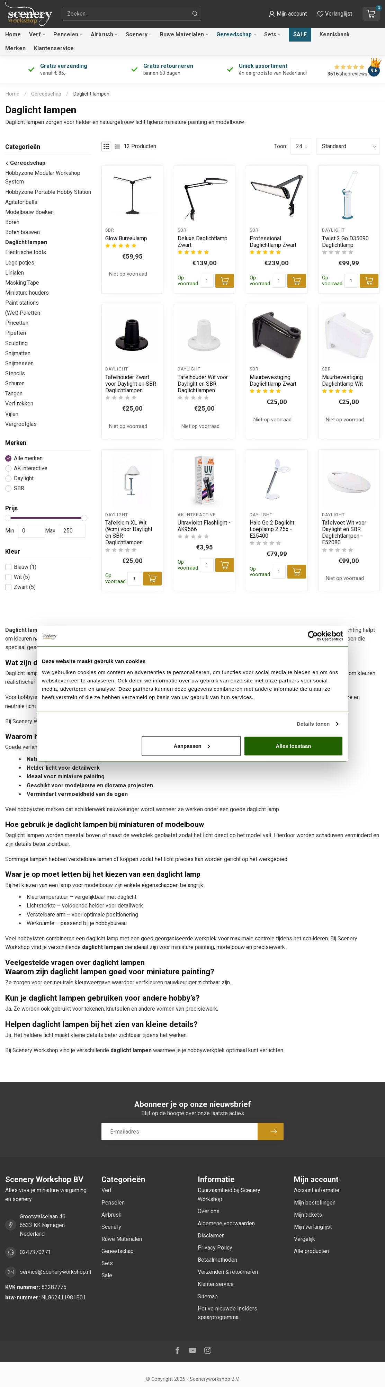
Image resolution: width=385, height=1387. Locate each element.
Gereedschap (234, 34)
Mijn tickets (308, 1214)
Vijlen (11, 414)
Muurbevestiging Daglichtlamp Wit (342, 380)
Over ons (209, 1211)
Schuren (15, 383)
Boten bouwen (22, 232)
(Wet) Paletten (22, 313)
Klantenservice (54, 48)
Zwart (25, 587)
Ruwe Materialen (182, 34)
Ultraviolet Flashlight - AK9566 (204, 526)
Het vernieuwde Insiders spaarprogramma (227, 1313)
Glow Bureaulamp (126, 238)
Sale (300, 34)
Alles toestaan (293, 746)
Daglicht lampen (91, 94)
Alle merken (28, 458)
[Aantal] (207, 281)
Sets (270, 34)
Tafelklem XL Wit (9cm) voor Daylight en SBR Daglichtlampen (128, 532)
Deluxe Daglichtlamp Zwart (202, 241)
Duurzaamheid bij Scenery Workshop (229, 1194)
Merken (15, 48)
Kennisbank (335, 34)
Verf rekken (19, 403)
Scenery (136, 34)
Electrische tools (25, 252)
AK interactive (30, 468)
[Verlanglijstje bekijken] (334, 14)
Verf (35, 34)
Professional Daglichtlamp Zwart (273, 241)
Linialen (14, 272)
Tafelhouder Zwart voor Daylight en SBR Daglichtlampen (130, 384)
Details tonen (313, 724)
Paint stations (22, 302)
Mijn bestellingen (314, 1202)
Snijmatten (17, 353)
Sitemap (208, 1296)
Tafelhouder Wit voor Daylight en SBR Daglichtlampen (203, 384)
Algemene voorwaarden (226, 1223)
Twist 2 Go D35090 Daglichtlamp (345, 241)
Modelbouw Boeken (29, 212)
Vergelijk (304, 1239)
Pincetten (16, 323)
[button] (288, 14)
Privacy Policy (215, 1247)
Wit (22, 577)
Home (13, 34)
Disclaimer (211, 1235)
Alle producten (311, 1251)
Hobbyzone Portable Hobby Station (48, 192)
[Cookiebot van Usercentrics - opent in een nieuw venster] (313, 636)
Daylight (24, 478)
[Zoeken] (195, 14)
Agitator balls (21, 202)
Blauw (25, 567)
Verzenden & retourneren (228, 1272)
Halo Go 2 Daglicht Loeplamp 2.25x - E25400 (272, 529)
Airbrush (102, 34)
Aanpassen (192, 746)
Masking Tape (22, 282)
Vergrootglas (21, 424)
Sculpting (16, 343)
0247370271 (35, 1252)
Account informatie (316, 1190)
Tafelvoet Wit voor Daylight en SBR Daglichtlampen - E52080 (344, 532)
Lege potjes (19, 262)
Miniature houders (27, 292)
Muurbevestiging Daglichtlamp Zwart (273, 380)
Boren (12, 222)
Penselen (65, 34)
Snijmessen (19, 363)
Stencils (15, 373)
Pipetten (15, 333)
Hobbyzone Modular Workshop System (42, 177)
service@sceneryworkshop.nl (55, 1272)
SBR (19, 488)
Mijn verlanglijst (313, 1227)
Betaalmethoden (217, 1259)
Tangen (14, 393)
